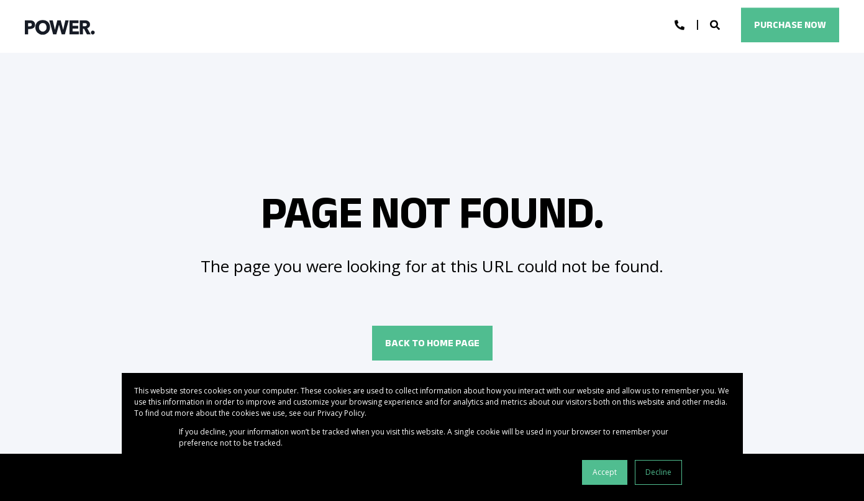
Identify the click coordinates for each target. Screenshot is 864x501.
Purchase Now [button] (790, 24)
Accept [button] (605, 472)
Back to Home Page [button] (432, 343)
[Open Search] (716, 24)
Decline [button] (658, 472)
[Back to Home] (60, 27)
